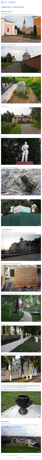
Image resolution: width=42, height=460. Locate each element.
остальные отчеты (8, 423)
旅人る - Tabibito (8, 2)
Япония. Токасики (5, 455)
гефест (25, 390)
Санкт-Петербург (37, 455)
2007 (8, 231)
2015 (10, 231)
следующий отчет (8, 13)
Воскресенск (31, 455)
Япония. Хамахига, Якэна (13, 455)
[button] (4, 29)
